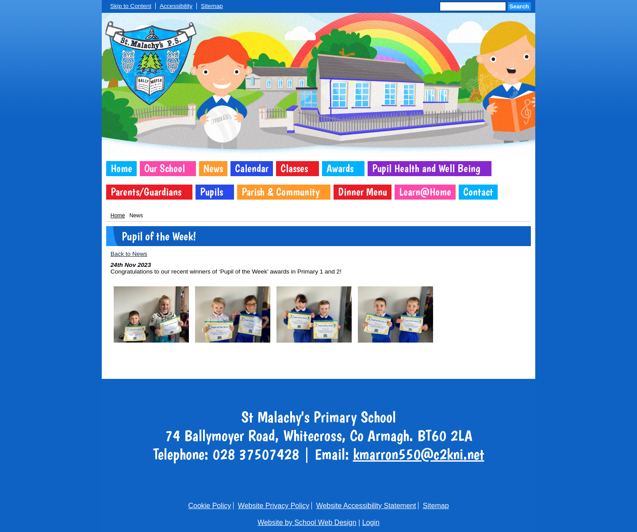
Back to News (129, 254)
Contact (478, 191)
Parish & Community (280, 191)
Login (371, 522)
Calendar (252, 168)
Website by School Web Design (307, 522)
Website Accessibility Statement (366, 505)
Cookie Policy (209, 505)
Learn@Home (425, 191)
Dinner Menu (362, 191)
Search (519, 6)
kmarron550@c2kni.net (418, 454)
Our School (164, 168)
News (213, 168)
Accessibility (176, 6)
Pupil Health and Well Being (426, 168)
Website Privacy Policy (274, 505)
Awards (339, 168)
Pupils (211, 191)
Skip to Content (130, 6)
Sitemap (212, 6)
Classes (294, 168)
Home (121, 168)
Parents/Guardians (146, 191)
